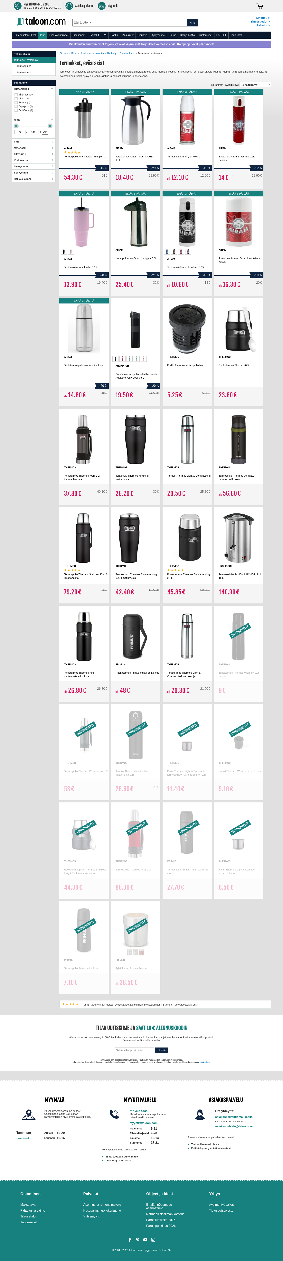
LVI (105, 35)
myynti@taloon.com (143, 1123)
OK (45, 132)
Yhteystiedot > (260, 21)
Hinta (33, 119)
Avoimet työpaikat (221, 1204)
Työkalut (94, 35)
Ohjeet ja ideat (159, 1194)
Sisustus (142, 35)
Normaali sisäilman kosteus (165, 1214)
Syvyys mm (33, 172)
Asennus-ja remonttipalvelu (102, 1204)
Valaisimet (128, 35)
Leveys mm (33, 166)
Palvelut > (263, 25)
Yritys (214, 1194)
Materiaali (33, 147)
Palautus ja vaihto (32, 1210)
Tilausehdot (28, 1216)
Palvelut (90, 1194)
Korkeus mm (33, 160)
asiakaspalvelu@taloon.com (235, 1126)
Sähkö (114, 35)
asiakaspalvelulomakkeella (234, 1116)
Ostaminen (30, 1194)
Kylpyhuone (158, 35)
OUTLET (221, 35)
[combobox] (129, 22)
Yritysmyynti (91, 1216)
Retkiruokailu (127, 53)
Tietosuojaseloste (221, 1210)
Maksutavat (28, 1204)
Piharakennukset (58, 35)
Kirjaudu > (263, 17)
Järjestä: (232, 85)
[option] (64, 252)
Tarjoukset (236, 35)
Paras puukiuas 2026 (161, 1225)
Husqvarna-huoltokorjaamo (102, 1210)
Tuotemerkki (33, 88)
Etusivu (64, 53)
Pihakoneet (78, 35)
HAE (192, 22)
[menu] (141, 35)
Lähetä (162, 1050)
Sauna (172, 35)
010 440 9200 (138, 1111)
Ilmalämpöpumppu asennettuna (159, 1206)
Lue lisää (22, 1138)
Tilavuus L (33, 154)
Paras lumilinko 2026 (160, 1220)
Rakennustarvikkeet (25, 35)
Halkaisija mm (33, 178)
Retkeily (111, 53)
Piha (42, 35)
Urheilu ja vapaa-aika (92, 53)
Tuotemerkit (205, 35)
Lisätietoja (205, 1062)
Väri (33, 141)
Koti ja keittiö (187, 35)
